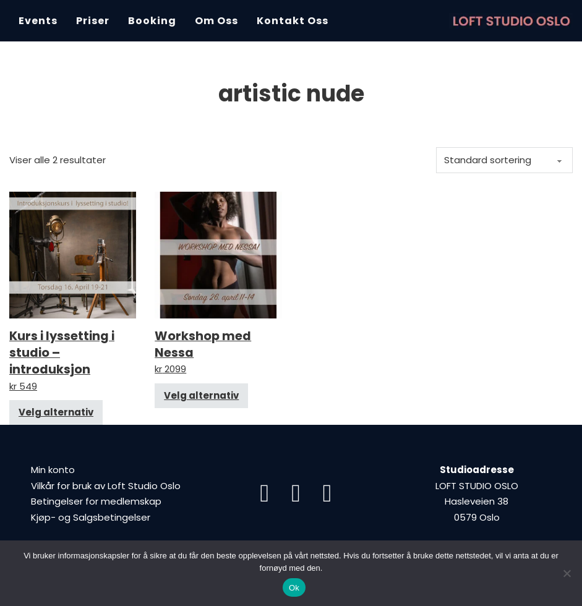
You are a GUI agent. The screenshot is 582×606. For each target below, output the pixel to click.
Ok (294, 587)
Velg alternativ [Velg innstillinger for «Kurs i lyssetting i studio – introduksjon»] (56, 412)
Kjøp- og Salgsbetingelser (90, 517)
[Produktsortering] (504, 160)
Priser (92, 21)
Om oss (216, 21)
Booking (152, 21)
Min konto (53, 469)
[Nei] (566, 573)
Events (38, 21)
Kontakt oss (292, 21)
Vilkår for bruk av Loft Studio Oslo (106, 485)
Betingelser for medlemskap (96, 501)
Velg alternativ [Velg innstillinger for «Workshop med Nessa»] (201, 395)
